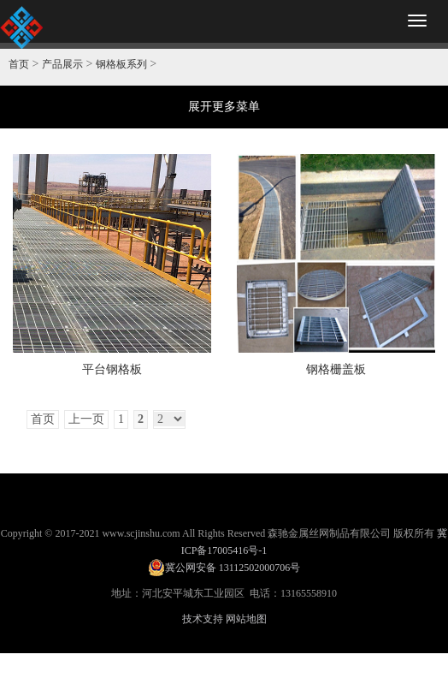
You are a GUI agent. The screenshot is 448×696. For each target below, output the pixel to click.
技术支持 (202, 619)
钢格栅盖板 (336, 369)
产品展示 (62, 64)
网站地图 (246, 619)
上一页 (86, 419)
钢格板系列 (121, 64)
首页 (19, 64)
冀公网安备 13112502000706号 (224, 567)
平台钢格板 (112, 369)
